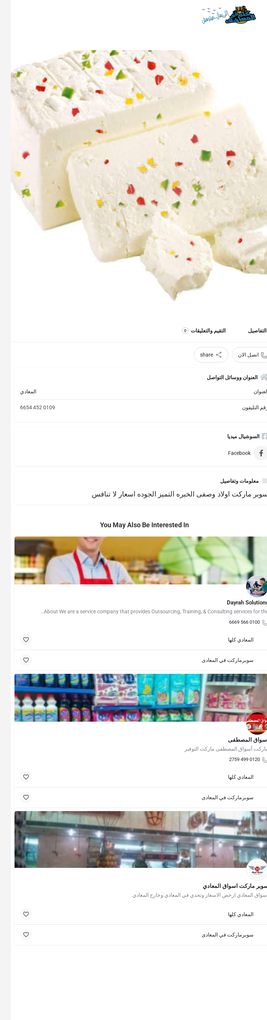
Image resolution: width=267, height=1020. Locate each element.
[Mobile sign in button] (12, 14)
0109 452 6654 (26, 407)
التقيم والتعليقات (193, 330)
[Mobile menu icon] (254, 15)
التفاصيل (246, 331)
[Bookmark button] (15, 640)
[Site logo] (216, 15)
